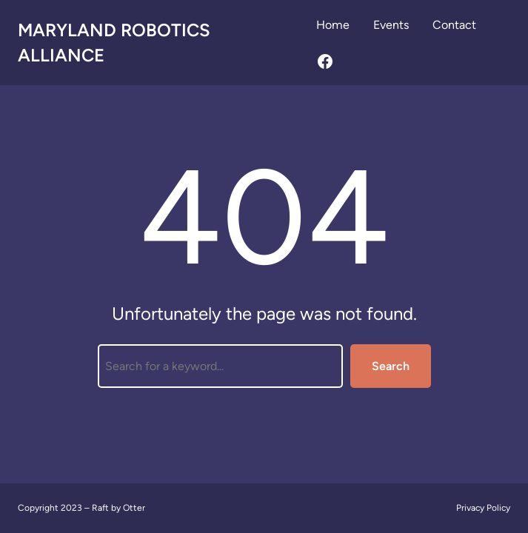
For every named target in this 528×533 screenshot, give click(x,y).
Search (391, 366)
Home (333, 25)
